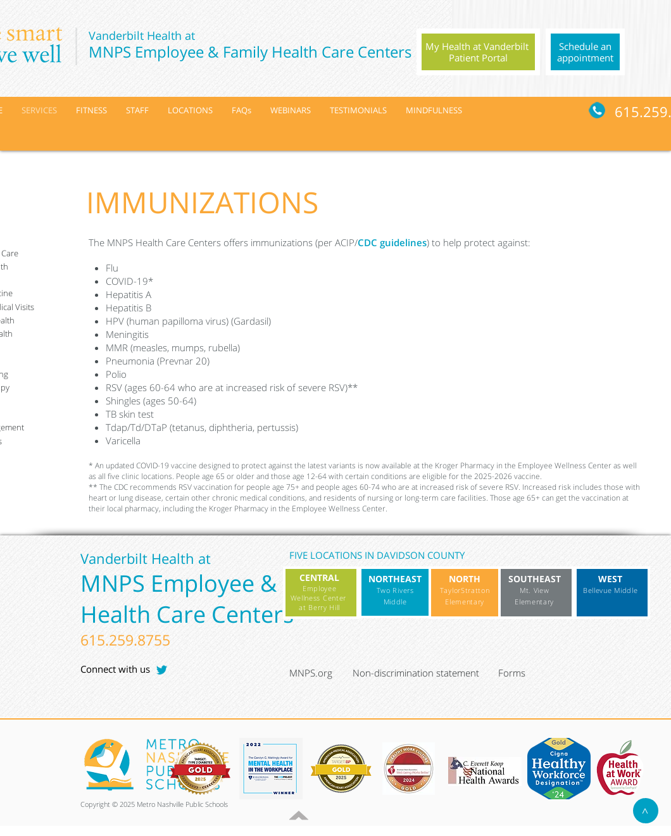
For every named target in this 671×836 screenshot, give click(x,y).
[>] (645, 810)
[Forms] (528, 673)
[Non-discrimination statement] (422, 673)
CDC (369, 242)
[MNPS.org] (319, 673)
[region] (478, 51)
